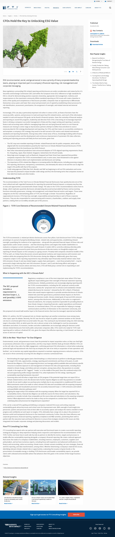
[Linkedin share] (73, 72)
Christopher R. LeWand (97, 34)
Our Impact (79, 8)
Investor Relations (55, 528)
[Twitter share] (76, 72)
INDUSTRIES (38, 8)
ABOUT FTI (99, 8)
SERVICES (28, 8)
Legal (92, 533)
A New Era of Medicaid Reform (101, 73)
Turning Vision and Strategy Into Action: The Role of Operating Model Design (100, 78)
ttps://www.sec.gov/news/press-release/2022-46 (16, 468)
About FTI (52, 524)
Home (4, 16)
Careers (39, 528)
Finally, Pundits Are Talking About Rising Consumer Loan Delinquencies (101, 68)
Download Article (96, 44)
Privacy (95, 533)
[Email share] (69, 72)
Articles (15, 16)
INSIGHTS (57, 8)
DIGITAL (48, 8)
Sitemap (105, 533)
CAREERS (89, 8)
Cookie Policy (100, 533)
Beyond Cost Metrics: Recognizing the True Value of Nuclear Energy (101, 60)
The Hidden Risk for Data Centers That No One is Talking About (101, 85)
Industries (27, 526)
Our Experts (40, 524)
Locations (39, 526)
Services (27, 524)
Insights (10, 16)
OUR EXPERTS (67, 8)
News (50, 526)
